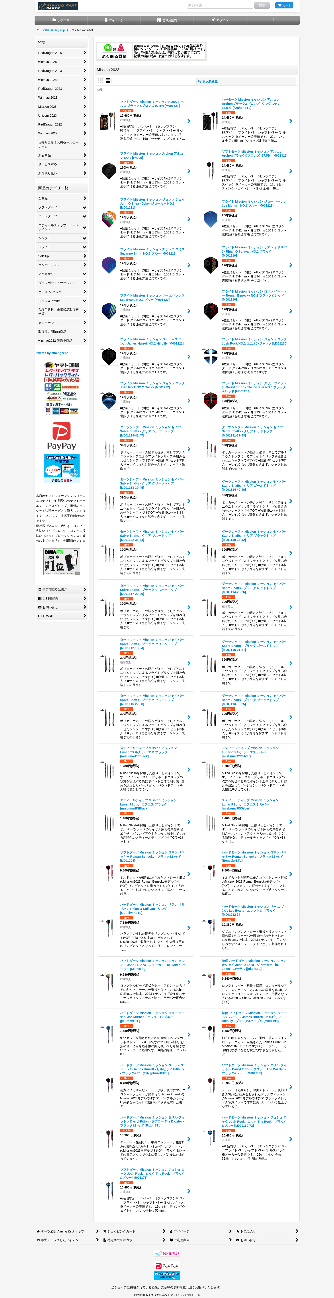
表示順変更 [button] (208, 81)
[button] (272, 20)
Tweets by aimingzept (52, 353)
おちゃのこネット (159, 1294)
